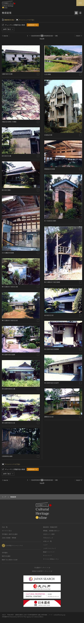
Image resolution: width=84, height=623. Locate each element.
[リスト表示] (80, 13)
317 (39, 36)
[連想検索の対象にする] (38, 74)
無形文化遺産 (6, 556)
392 (56, 36)
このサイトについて (49, 548)
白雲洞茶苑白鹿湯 (7, 456)
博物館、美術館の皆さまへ (51, 531)
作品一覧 (5, 527)
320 (47, 36)
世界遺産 (5, 553)
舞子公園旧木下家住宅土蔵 (10, 287)
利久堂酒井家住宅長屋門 (51, 383)
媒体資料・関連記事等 (50, 527)
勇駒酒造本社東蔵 (49, 169)
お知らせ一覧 (47, 541)
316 (37, 36)
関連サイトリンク (48, 552)
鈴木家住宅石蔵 (6, 156)
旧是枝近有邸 (48, 135)
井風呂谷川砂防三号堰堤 (9, 122)
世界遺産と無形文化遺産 (10, 534)
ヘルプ (45, 545)
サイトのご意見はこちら (51, 559)
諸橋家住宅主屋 (48, 417)
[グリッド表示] (76, 13)
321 (49, 36)
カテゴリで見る (7, 531)
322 (51, 36)
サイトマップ (47, 555)
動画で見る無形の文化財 (10, 560)
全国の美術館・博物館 (9, 538)
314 (32, 36)
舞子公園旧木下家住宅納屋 (52, 282)
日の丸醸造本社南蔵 (8, 253)
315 (35, 36)
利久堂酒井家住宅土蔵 (8, 389)
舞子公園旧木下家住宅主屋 (10, 320)
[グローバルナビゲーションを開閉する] (80, 3)
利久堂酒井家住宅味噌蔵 (51, 349)
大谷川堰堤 (47, 74)
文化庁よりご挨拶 (48, 534)
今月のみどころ (48, 538)
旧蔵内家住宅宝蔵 (7, 74)
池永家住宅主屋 (48, 315)
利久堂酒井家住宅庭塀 (8, 354)
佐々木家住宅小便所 (50, 221)
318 (42, 36)
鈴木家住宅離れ (6, 190)
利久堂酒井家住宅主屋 (8, 423)
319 (44, 36)
